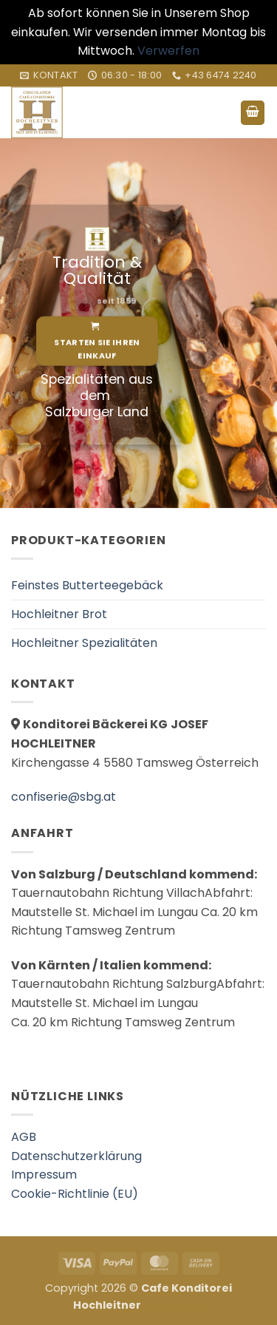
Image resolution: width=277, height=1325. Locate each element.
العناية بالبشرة (174, 1305)
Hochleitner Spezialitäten (84, 642)
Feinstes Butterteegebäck (87, 585)
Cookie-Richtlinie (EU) (74, 1193)
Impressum (44, 1174)
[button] (252, 113)
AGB (23, 1136)
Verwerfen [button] (168, 50)
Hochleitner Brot (59, 614)
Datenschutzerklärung (76, 1156)
